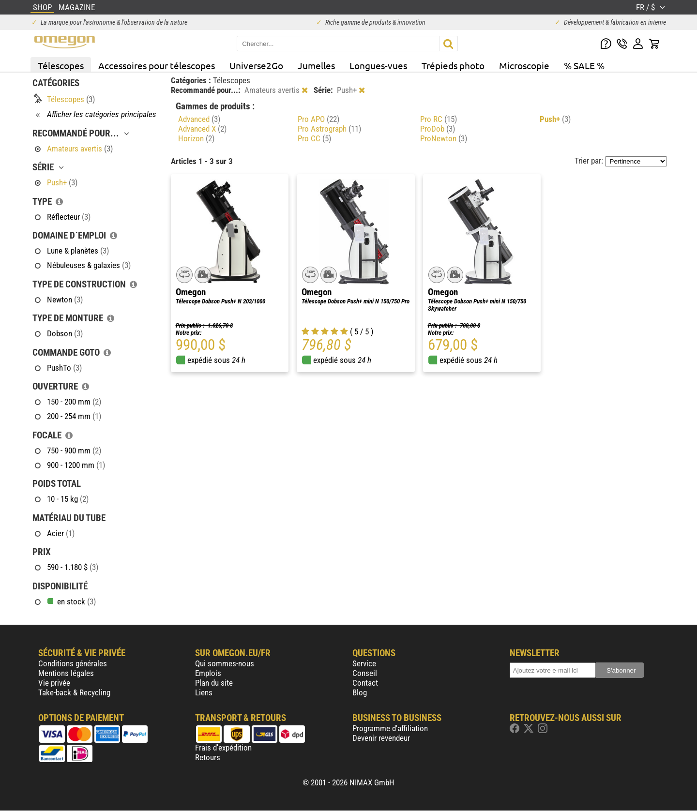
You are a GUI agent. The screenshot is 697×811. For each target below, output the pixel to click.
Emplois (208, 673)
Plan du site (214, 683)
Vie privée (54, 683)
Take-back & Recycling (74, 692)
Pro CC (314, 138)
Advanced (199, 119)
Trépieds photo (453, 65)
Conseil (364, 673)
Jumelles (316, 65)
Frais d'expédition (223, 747)
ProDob (437, 129)
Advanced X (202, 129)
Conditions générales (72, 663)
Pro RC (438, 119)
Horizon (196, 138)
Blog (359, 692)
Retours (207, 757)
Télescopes (61, 65)
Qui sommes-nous (224, 663)
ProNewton (443, 138)
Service (364, 663)
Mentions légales (66, 673)
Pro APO (318, 119)
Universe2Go (256, 65)
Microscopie (524, 65)
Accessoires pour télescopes (156, 65)
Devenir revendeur (381, 738)
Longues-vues (378, 65)
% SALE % (584, 65)
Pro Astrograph (329, 129)
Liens (203, 692)
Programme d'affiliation (390, 728)
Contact (365, 683)
